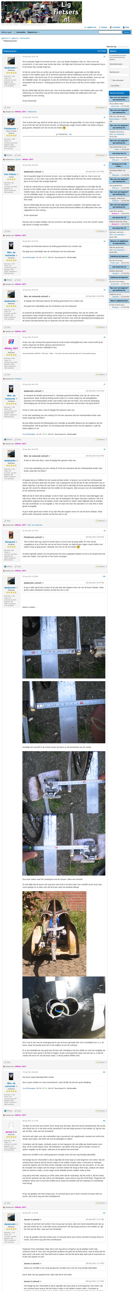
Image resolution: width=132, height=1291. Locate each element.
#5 (104, 290)
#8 (104, 449)
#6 (104, 337)
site (70, 134)
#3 (104, 165)
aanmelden (122, 55)
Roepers (18, 379)
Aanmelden (21, 32)
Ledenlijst (116, 27)
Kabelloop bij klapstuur (119, 256)
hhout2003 (115, 284)
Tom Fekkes (10, 174)
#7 (104, 384)
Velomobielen (24, 38)
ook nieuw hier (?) (119, 153)
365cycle (115, 160)
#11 (104, 1072)
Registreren (32, 32)
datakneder (10, 68)
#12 (104, 1121)
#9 (104, 530)
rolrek (117, 149)
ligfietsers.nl (5, 38)
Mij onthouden (116, 80)
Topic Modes (101, 51)
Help (127, 27)
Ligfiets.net (91, 27)
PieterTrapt (114, 263)
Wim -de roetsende (35, 525)
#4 (104, 241)
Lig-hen (18, 159)
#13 (104, 1213)
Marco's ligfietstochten (119, 301)
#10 (104, 576)
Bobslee (116, 273)
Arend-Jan (115, 106)
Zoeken (104, 27)
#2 (104, 117)
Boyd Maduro (114, 119)
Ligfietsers (15, 38)
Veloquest (10, 542)
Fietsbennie (32, 112)
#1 (104, 56)
